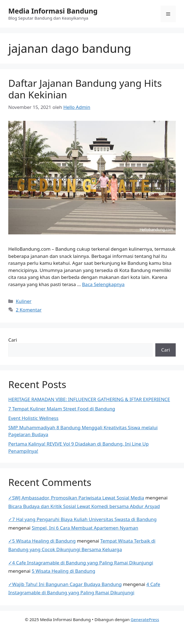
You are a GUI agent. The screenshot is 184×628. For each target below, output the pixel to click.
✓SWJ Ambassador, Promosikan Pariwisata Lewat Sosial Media (76, 497)
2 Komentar (29, 310)
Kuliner (23, 301)
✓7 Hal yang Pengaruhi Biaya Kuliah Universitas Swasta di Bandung (82, 519)
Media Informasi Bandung (53, 10)
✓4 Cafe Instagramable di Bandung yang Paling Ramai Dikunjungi (80, 562)
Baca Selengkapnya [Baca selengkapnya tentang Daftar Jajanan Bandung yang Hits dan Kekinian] (103, 284)
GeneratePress (145, 619)
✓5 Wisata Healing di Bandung (42, 541)
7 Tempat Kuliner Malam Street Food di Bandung (61, 408)
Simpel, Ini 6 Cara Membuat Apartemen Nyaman (85, 528)
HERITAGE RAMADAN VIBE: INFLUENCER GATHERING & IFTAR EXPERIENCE (89, 399)
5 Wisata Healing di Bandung (63, 571)
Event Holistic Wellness (33, 418)
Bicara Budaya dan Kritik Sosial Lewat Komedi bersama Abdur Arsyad (84, 506)
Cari (12, 340)
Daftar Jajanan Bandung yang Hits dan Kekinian (85, 89)
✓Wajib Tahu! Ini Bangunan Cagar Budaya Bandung (65, 584)
